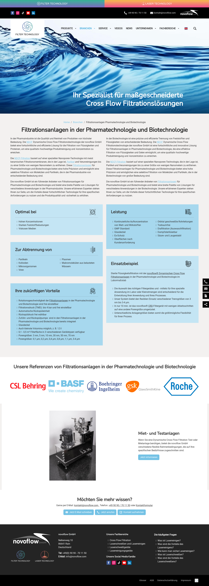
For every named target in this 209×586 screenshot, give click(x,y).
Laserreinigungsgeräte (121, 550)
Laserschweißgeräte (120, 547)
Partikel (70, 161)
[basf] (66, 386)
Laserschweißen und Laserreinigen (127, 543)
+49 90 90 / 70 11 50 (135, 13)
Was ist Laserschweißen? (171, 554)
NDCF (30, 142)
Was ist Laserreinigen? (169, 540)
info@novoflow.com (76, 556)
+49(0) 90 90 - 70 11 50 (75, 553)
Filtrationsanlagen (82, 165)
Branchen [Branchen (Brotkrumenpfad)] (78, 122)
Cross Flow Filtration (120, 540)
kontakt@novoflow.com (163, 13)
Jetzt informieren (148, 457)
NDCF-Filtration (22, 158)
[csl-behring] (28, 386)
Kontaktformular (144, 505)
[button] (195, 28)
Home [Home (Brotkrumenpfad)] (67, 122)
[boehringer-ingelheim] (104, 386)
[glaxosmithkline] (143, 386)
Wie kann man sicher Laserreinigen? (176, 551)
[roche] (181, 386)
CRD (150, 306)
